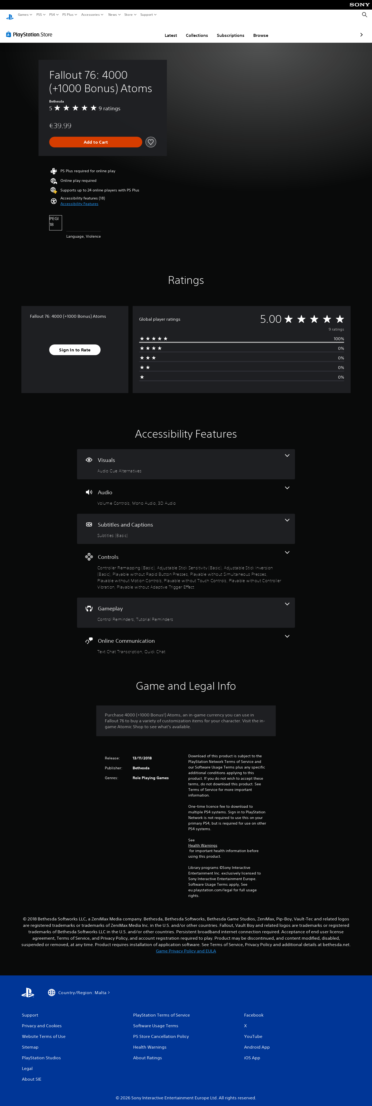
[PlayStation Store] (30, 29)
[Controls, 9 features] (186, 565)
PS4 (52, 15)
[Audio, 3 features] (186, 491)
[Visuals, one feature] (186, 459)
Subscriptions (199, 30)
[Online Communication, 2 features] (186, 640)
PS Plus (68, 15)
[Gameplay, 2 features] (186, 608)
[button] (79, 199)
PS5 (39, 15)
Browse (229, 30)
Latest (140, 30)
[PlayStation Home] (9, 15)
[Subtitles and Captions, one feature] (186, 524)
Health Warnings (202, 840)
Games (23, 15)
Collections (166, 30)
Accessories (90, 15)
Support (146, 15)
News (112, 15)
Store (128, 15)
